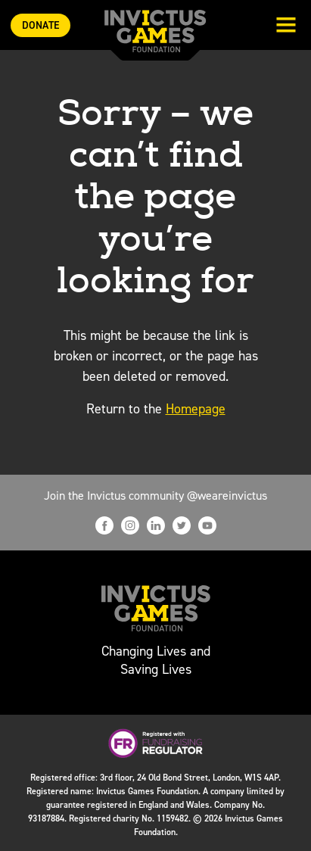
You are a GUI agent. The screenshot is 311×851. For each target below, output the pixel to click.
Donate (40, 25)
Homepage (195, 409)
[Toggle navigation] (286, 26)
